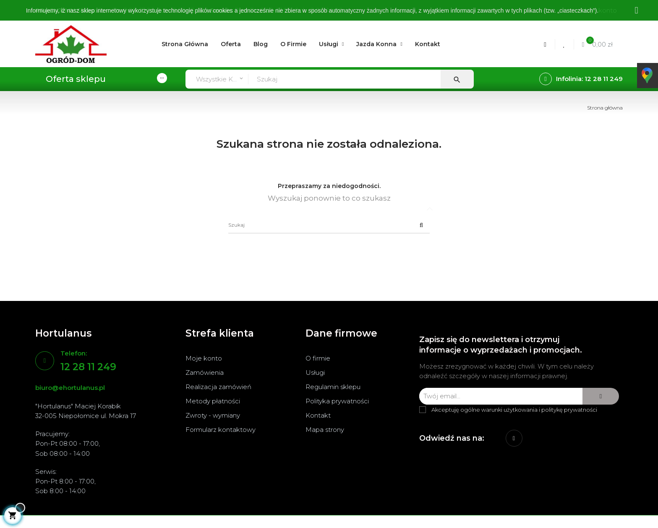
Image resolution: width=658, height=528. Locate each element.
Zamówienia (204, 372)
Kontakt (318, 415)
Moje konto (203, 358)
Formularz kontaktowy (220, 430)
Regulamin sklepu (333, 387)
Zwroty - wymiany (212, 415)
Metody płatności (212, 401)
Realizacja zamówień (218, 387)
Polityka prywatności (337, 401)
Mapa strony (325, 430)
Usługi (315, 372)
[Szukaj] (329, 225)
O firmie (318, 358)
